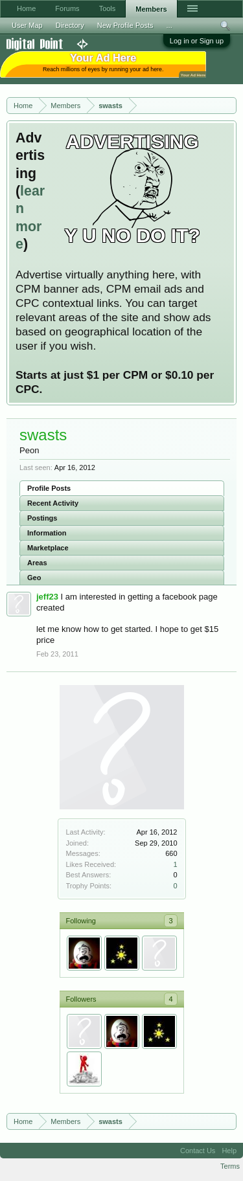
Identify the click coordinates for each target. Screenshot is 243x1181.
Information (47, 533)
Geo (34, 577)
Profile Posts (49, 488)
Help (229, 1150)
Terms (230, 1166)
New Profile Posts (125, 25)
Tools (107, 8)
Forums (67, 8)
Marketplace (48, 548)
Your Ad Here (193, 75)
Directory (70, 25)
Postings (42, 518)
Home (26, 8)
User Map (27, 25)
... (169, 25)
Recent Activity (52, 503)
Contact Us (197, 1150)
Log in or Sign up (197, 41)
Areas (37, 563)
